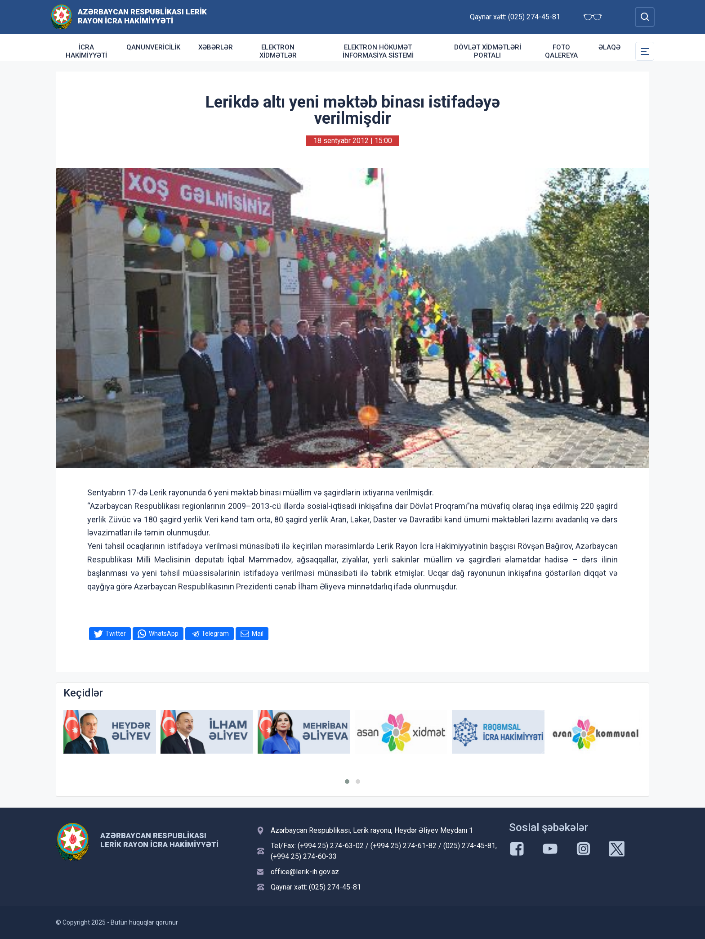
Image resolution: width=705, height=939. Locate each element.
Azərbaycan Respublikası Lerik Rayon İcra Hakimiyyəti (142, 16)
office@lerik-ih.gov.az (305, 871)
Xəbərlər (215, 47)
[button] (347, 781)
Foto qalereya (561, 51)
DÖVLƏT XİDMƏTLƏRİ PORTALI (487, 51)
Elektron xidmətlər (278, 51)
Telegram (215, 633)
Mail (257, 633)
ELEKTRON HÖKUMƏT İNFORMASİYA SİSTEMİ (378, 51)
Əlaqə (609, 47)
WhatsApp (163, 633)
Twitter (115, 633)
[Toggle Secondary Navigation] (645, 51)
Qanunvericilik (153, 47)
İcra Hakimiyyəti (86, 51)
